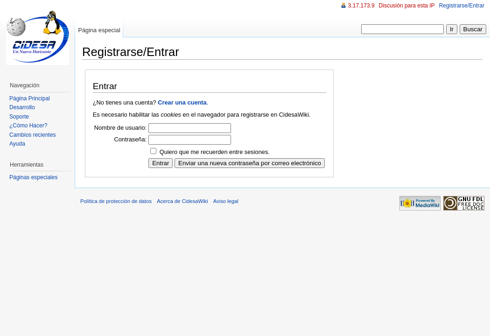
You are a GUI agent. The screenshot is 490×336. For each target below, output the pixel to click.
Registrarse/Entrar (461, 5)
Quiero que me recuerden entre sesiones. (215, 151)
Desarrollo (22, 107)
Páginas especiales (33, 177)
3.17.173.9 (361, 5)
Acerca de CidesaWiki (182, 201)
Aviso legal (225, 201)
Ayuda (17, 143)
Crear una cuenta (182, 102)
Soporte (19, 116)
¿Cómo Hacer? (28, 125)
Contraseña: (130, 139)
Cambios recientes (32, 135)
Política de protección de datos (116, 201)
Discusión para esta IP (407, 5)
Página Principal (29, 98)
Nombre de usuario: (120, 127)
